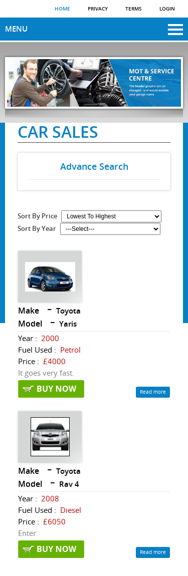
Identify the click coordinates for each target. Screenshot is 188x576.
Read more (153, 392)
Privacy (98, 9)
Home (62, 9)
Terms (133, 9)
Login (167, 9)
